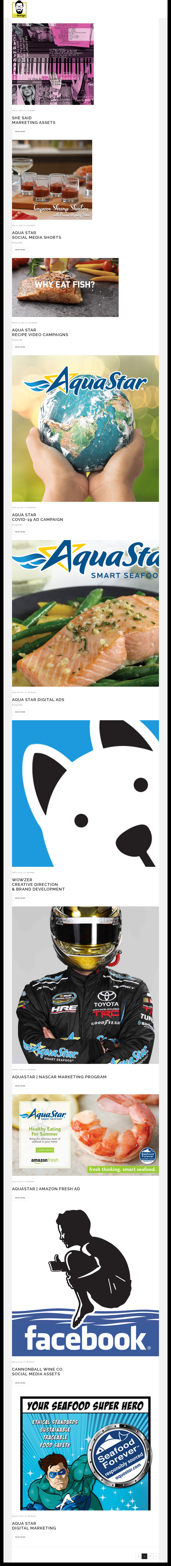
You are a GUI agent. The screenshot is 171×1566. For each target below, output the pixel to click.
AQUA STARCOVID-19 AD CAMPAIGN (37, 517)
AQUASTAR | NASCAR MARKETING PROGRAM (59, 1077)
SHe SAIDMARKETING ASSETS (34, 120)
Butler (32, 111)
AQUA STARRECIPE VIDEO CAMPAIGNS (40, 332)
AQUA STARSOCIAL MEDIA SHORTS (36, 235)
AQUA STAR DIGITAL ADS (38, 699)
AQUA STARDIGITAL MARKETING (34, 1525)
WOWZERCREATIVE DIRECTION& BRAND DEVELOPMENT (38, 884)
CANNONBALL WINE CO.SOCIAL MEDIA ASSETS (38, 1371)
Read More (20, 131)
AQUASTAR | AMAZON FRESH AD (46, 1188)
